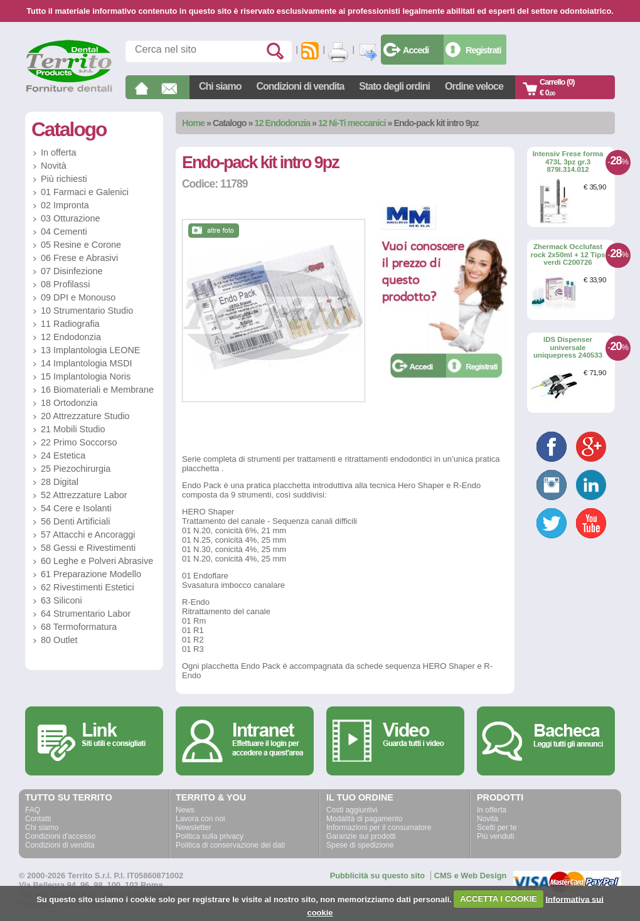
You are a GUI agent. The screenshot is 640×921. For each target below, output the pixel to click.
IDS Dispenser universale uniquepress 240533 (567, 347)
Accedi (416, 50)
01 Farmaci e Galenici (85, 192)
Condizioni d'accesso (60, 836)
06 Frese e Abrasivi (79, 258)
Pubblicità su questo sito (377, 875)
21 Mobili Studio (73, 429)
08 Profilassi (65, 284)
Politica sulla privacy (209, 836)
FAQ (32, 810)
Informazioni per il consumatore (378, 827)
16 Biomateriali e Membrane (97, 390)
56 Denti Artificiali (75, 521)
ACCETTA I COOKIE (498, 898)
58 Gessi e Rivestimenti (88, 548)
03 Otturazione (70, 218)
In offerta (59, 152)
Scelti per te (496, 827)
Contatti (38, 818)
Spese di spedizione (359, 845)
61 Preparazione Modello (91, 574)
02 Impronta (65, 205)
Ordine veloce (474, 86)
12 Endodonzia (283, 123)
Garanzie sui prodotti (361, 836)
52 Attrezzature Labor (84, 495)
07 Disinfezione (71, 271)
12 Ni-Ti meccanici (351, 123)
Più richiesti (64, 179)
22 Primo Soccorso (79, 442)
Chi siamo (220, 86)
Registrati (483, 50)
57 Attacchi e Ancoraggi (88, 535)
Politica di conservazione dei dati (230, 845)
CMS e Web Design (470, 875)
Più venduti (495, 836)
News (185, 810)
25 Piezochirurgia (75, 469)
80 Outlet (59, 640)
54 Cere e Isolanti (76, 508)
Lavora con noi (200, 818)
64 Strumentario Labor (86, 614)
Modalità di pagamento (364, 818)
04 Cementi (64, 231)
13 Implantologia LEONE (90, 350)
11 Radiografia (70, 324)
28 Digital (59, 482)
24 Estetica (63, 455)
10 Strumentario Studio (87, 311)
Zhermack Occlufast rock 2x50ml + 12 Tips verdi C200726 (567, 254)
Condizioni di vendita (300, 86)
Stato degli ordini (394, 86)
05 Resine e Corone (81, 245)
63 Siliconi (61, 600)
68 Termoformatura (79, 627)
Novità (54, 166)
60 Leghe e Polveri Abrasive (97, 561)
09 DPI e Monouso (78, 297)
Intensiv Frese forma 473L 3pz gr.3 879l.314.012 (568, 161)
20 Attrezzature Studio (85, 416)
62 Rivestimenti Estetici (87, 587)
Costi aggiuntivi (351, 810)
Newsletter (193, 827)
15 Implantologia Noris (86, 376)
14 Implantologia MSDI (86, 363)
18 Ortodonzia (69, 403)
